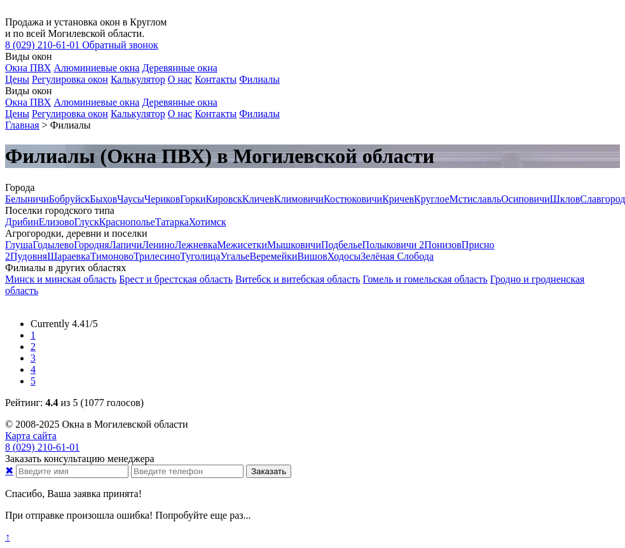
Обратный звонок (120, 44)
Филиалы (259, 79)
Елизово (56, 221)
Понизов (442, 244)
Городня (91, 244)
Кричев (398, 198)
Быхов (103, 198)
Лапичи (125, 244)
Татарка (172, 221)
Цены (17, 79)
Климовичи (299, 198)
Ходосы (344, 256)
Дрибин (22, 221)
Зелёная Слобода (397, 256)
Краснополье (127, 221)
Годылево (53, 244)
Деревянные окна (179, 67)
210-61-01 (43, 44)
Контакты (216, 79)
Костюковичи (353, 198)
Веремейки (274, 256)
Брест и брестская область (176, 279)
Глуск (86, 221)
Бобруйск (69, 198)
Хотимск (207, 221)
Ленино (158, 244)
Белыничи (27, 198)
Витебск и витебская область (298, 279)
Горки (192, 198)
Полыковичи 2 (393, 244)
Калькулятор (138, 79)
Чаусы (130, 198)
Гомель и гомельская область (425, 279)
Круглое (432, 198)
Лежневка (196, 244)
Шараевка (68, 256)
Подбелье (341, 244)
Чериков (162, 198)
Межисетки (241, 244)
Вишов (312, 256)
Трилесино (157, 256)
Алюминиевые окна (96, 67)
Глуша (18, 244)
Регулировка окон (70, 79)
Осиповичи (525, 198)
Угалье (234, 256)
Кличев (258, 198)
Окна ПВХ (28, 67)
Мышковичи (294, 244)
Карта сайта (31, 435)
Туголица (200, 256)
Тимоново (112, 256)
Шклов (565, 198)
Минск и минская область (60, 279)
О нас (180, 79)
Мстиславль (476, 198)
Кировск (224, 198)
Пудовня (28, 256)
